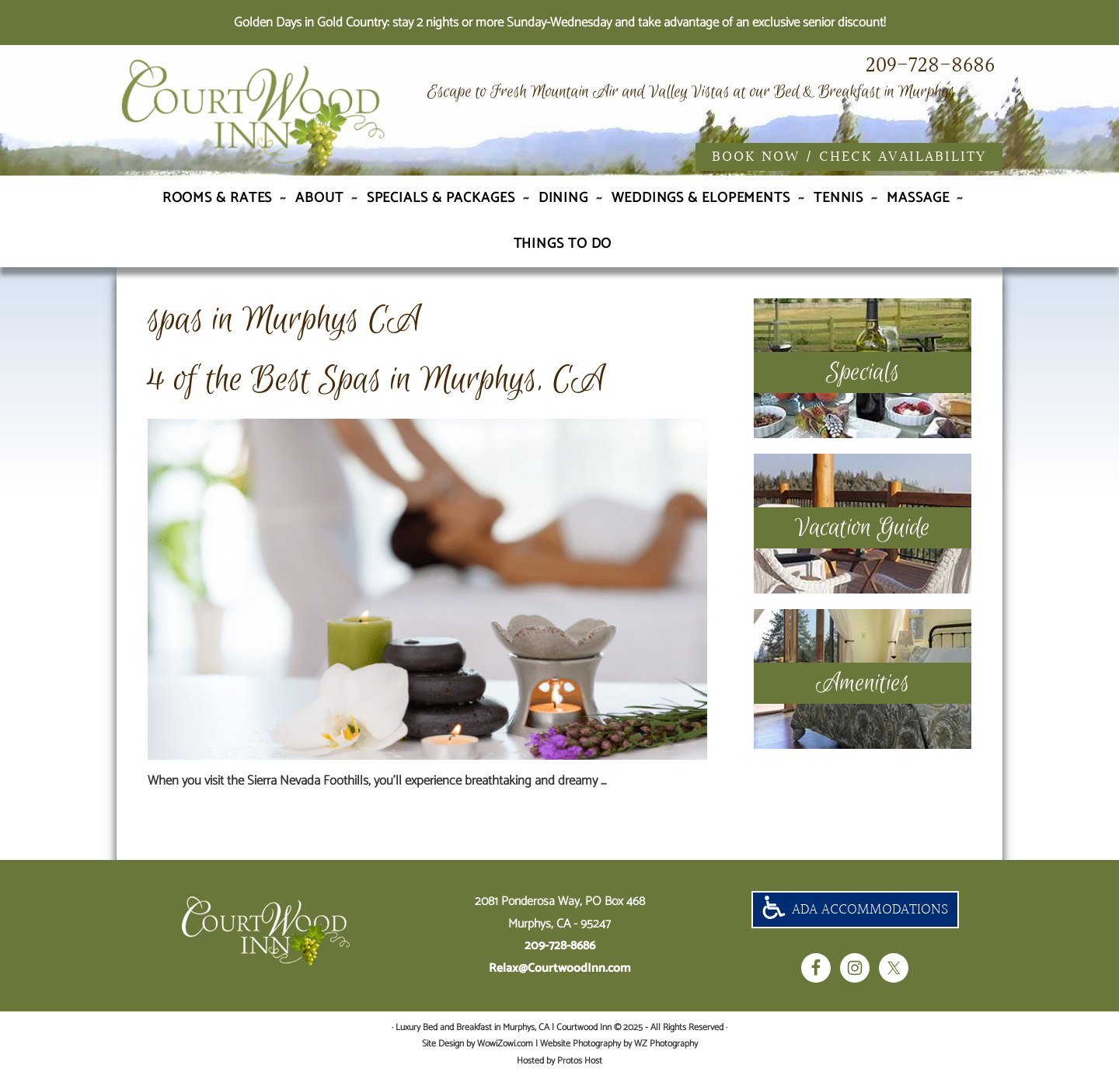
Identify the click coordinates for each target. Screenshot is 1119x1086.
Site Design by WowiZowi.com (477, 1053)
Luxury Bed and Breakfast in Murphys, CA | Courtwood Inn (287, 119)
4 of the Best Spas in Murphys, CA (376, 389)
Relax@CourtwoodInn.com (560, 977)
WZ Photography (666, 1053)
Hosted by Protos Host (559, 1069)
